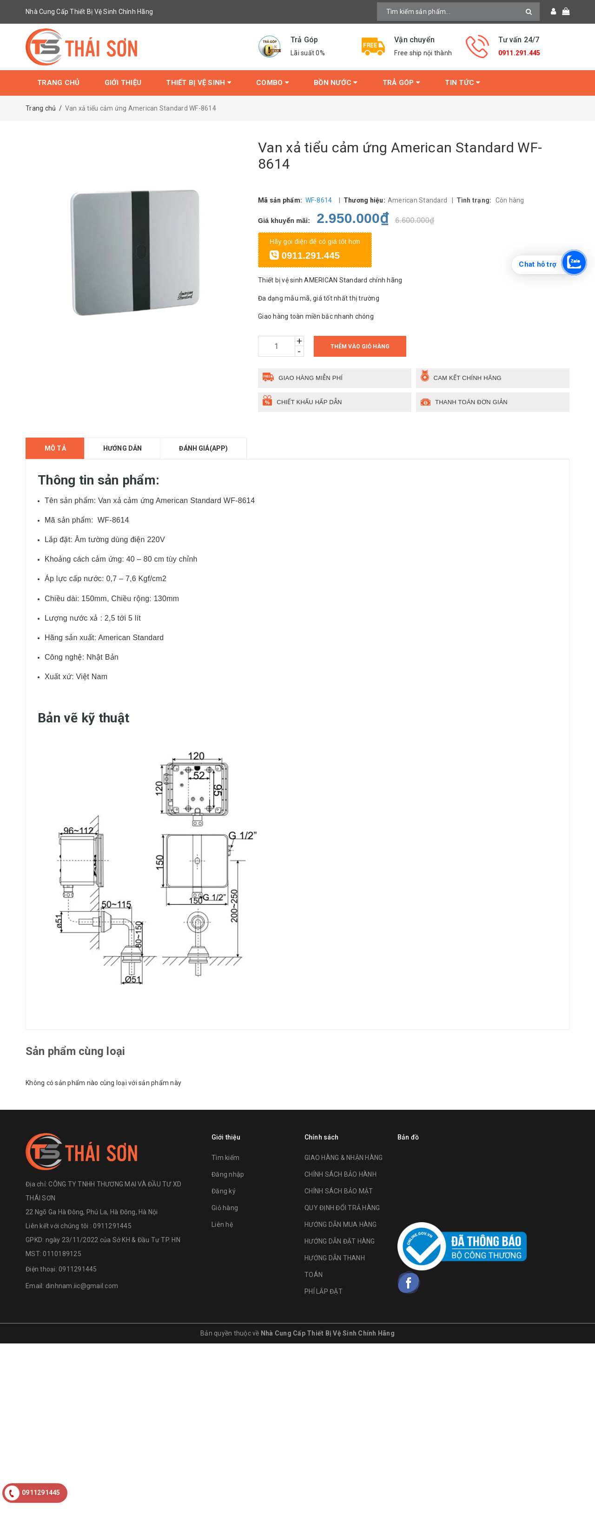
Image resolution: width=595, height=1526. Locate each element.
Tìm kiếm (225, 1157)
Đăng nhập (228, 1174)
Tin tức (462, 83)
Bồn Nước (336, 83)
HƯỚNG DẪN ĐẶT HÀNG (339, 1241)
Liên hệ (222, 1224)
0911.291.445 (519, 53)
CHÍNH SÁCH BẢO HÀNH (340, 1174)
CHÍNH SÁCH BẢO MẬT (338, 1191)
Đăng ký (224, 1191)
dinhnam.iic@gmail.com (82, 1286)
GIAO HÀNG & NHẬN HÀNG (343, 1157)
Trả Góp (401, 83)
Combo (272, 83)
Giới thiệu (123, 83)
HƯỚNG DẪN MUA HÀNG (340, 1224)
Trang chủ (58, 83)
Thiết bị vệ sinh (198, 83)
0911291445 (78, 1269)
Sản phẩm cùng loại (75, 1051)
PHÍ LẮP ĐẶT (323, 1291)
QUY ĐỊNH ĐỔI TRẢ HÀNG (342, 1208)
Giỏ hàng (225, 1208)
